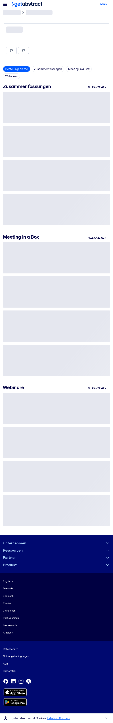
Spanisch (8, 595)
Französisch (10, 625)
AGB (5, 663)
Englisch (8, 581)
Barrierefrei (9, 670)
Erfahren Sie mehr (58, 718)
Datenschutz (10, 648)
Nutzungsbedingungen (16, 656)
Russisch (8, 603)
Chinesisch (9, 610)
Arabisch (8, 632)
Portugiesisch (11, 617)
